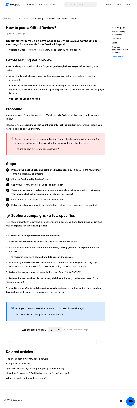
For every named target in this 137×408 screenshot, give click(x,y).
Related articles (118, 57)
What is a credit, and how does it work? (26, 378)
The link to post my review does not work (27, 358)
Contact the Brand (19, 98)
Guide (39, 4)
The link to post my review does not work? (37, 149)
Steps (114, 43)
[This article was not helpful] (58, 329)
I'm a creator (22, 18)
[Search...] (80, 4)
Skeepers (8, 18)
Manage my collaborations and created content (54, 18)
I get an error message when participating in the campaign (35, 368)
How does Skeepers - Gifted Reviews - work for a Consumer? (37, 373)
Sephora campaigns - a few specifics (120, 50)
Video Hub (29, 4)
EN (128, 4)
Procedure (116, 38)
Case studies (50, 4)
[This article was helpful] (51, 329)
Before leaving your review (118, 33)
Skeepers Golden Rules (18, 363)
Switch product (113, 4)
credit (65, 308)
